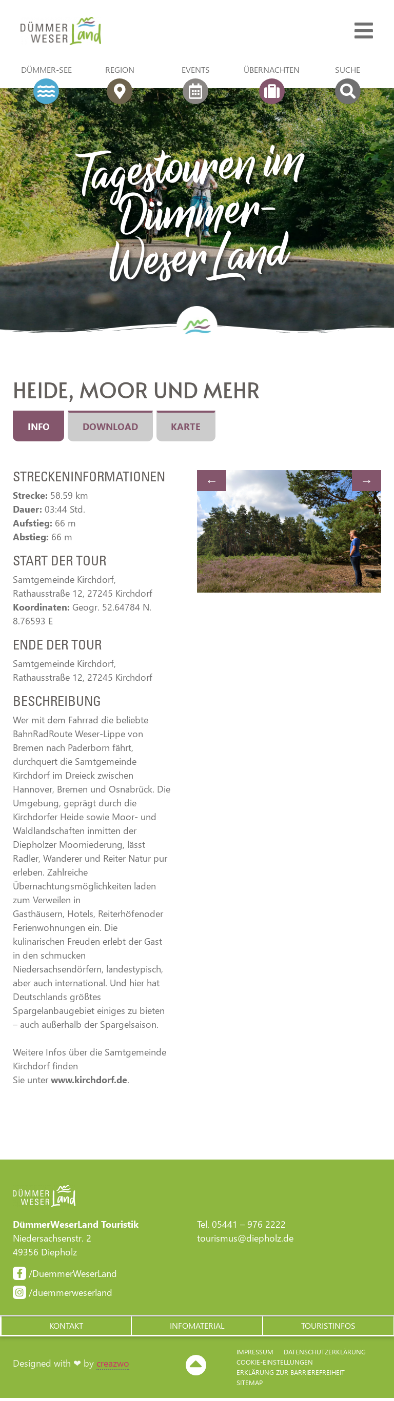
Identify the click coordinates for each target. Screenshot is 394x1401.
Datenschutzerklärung (325, 1354)
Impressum (255, 1354)
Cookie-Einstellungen (275, 1365)
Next (366, 482)
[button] (65, 1328)
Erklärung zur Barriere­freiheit (291, 1375)
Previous (211, 482)
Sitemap (250, 1385)
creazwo (112, 1367)
